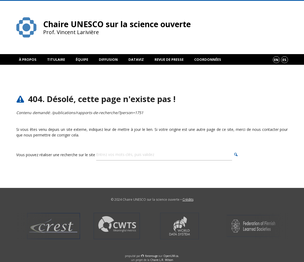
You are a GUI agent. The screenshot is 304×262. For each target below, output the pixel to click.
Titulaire (56, 59)
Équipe (82, 59)
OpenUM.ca (170, 256)
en (276, 59)
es (284, 59)
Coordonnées (207, 59)
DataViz (136, 59)
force (151, 256)
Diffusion (108, 59)
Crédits (188, 199)
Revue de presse (169, 59)
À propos (28, 59)
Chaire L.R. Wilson (161, 260)
